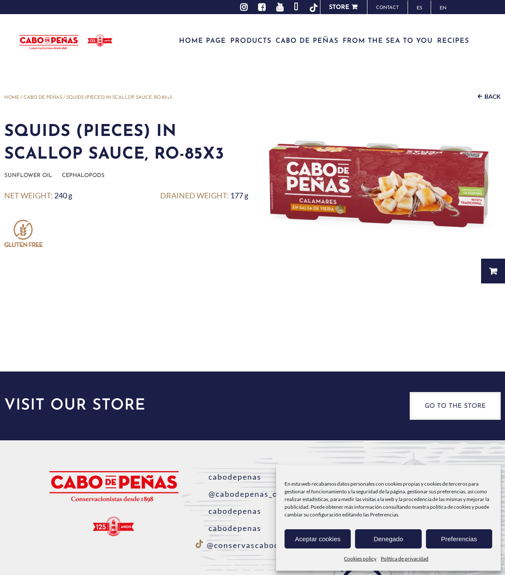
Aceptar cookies (318, 539)
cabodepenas (228, 476)
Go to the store (455, 406)
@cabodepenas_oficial (247, 493)
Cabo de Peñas (42, 97)
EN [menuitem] (443, 8)
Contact (387, 8)
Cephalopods (83, 175)
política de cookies (450, 507)
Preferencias (459, 539)
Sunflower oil (28, 175)
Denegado (388, 539)
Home (11, 97)
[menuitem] (419, 7)
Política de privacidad (405, 558)
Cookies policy (360, 558)
